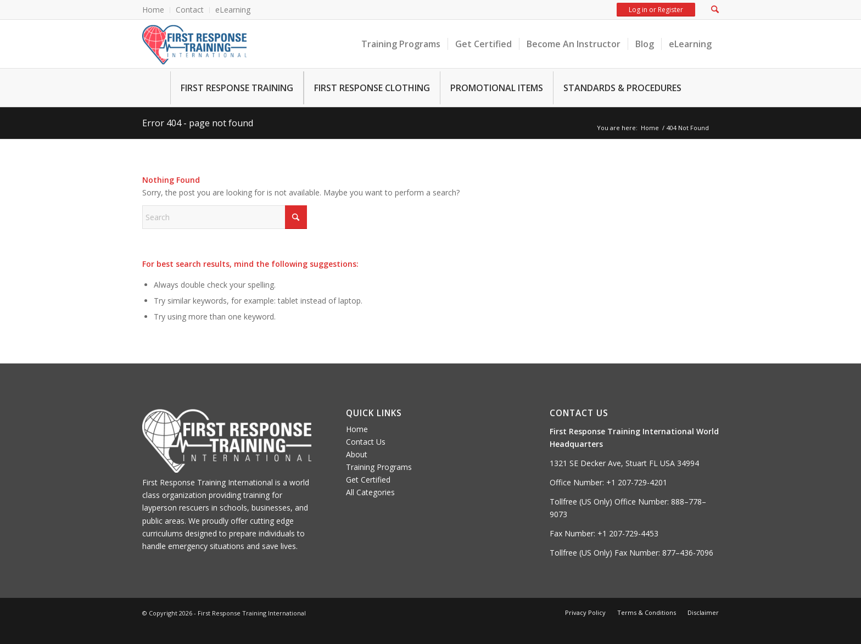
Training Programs (379, 467)
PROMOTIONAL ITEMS (496, 88)
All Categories (370, 492)
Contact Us (365, 441)
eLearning (232, 9)
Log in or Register (655, 9)
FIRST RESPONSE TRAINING (237, 88)
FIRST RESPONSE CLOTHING (372, 88)
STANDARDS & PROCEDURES (622, 88)
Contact (190, 9)
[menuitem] (156, 10)
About (356, 454)
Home (153, 9)
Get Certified (368, 479)
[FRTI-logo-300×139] (194, 44)
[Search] (224, 217)
